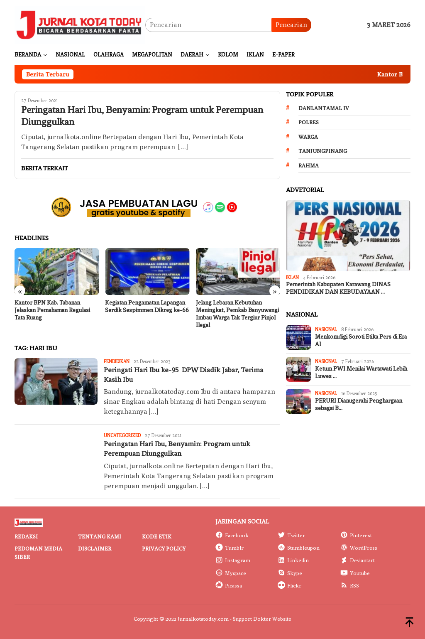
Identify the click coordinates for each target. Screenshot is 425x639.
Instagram (232, 560)
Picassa (228, 585)
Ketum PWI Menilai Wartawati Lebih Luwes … (361, 372)
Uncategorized (122, 435)
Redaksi (26, 536)
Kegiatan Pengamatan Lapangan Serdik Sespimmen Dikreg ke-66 (147, 306)
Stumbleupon (299, 547)
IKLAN (292, 277)
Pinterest (356, 535)
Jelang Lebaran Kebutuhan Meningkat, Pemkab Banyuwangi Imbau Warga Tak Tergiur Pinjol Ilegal (237, 314)
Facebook (232, 535)
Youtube (355, 573)
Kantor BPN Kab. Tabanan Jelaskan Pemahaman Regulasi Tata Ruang (52, 310)
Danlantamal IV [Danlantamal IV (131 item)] (323, 108)
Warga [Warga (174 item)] (308, 136)
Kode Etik (156, 536)
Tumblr (229, 547)
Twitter (291, 535)
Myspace (230, 573)
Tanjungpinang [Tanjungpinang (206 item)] (322, 150)
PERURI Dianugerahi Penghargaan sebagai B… (358, 404)
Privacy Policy (164, 548)
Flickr (289, 585)
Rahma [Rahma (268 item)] (308, 165)
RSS (349, 585)
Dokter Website (272, 618)
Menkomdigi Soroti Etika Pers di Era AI (361, 340)
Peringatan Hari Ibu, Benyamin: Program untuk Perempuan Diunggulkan (142, 116)
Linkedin (293, 560)
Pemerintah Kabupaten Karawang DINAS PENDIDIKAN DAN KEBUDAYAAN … (338, 288)
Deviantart (357, 560)
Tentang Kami (99, 536)
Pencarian (291, 25)
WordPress (358, 547)
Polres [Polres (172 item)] (308, 122)
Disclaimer (94, 548)
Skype (290, 573)
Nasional (326, 329)
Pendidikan (116, 361)
